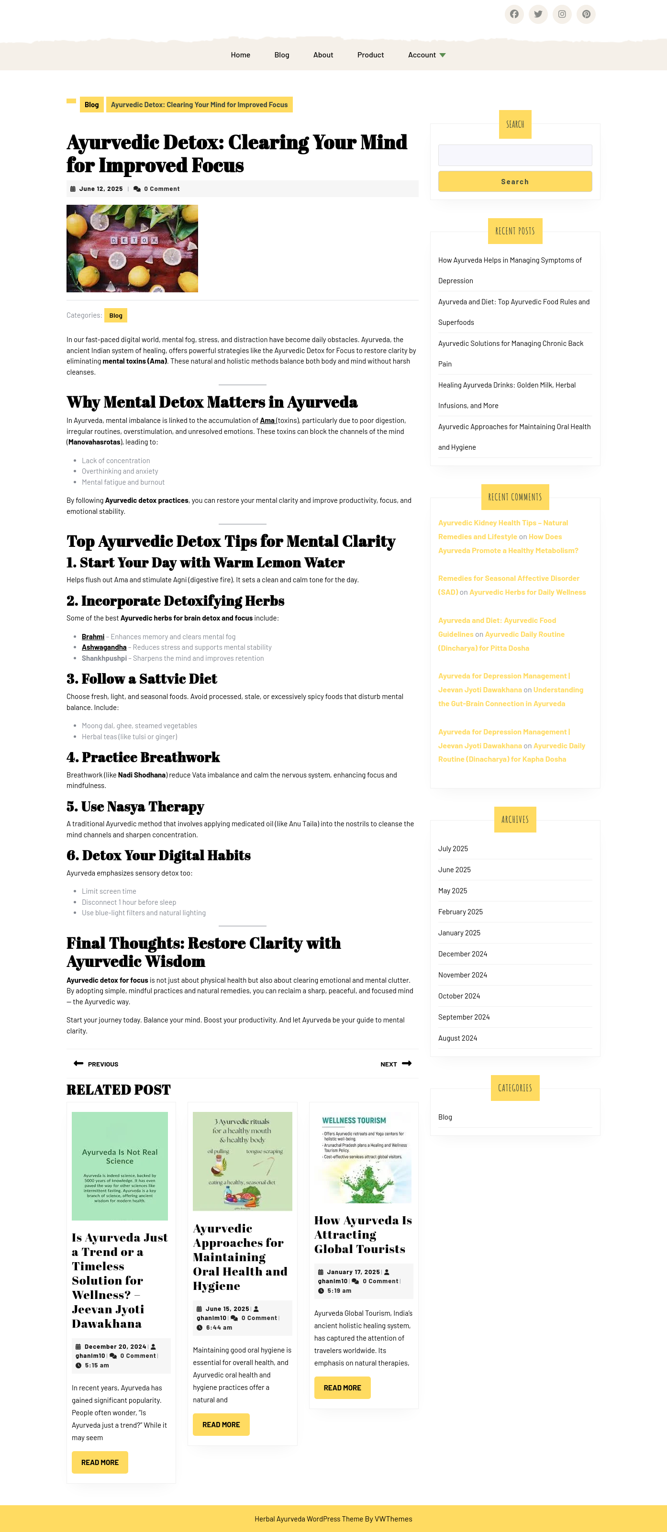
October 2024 (459, 995)
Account (422, 54)
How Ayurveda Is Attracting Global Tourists (363, 1234)
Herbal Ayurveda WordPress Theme (309, 1518)
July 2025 (453, 848)
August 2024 (458, 1037)
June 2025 (454, 869)
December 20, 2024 (116, 1346)
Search (515, 124)
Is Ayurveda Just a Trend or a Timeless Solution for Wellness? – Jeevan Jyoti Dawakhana (120, 1280)
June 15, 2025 (227, 1308)
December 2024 (463, 953)
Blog (281, 54)
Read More (104, 1458)
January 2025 (459, 932)
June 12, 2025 (101, 188)
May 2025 (452, 890)
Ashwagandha (104, 647)
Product (370, 54)
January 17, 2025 (353, 1272)
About (323, 54)
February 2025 (460, 911)
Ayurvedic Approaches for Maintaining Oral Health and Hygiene (240, 1256)
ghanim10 (91, 1355)
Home (240, 54)
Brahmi (93, 636)
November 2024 (463, 974)
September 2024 (464, 1016)
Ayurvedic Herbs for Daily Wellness (527, 591)
